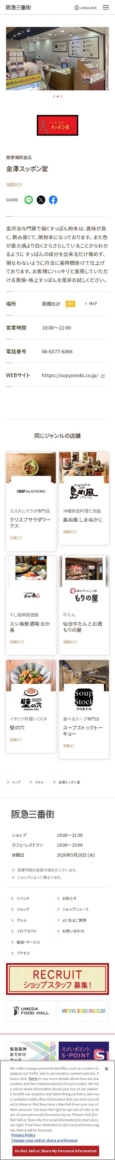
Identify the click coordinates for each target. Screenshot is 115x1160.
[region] (57, 1110)
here (33, 1078)
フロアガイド (28, 930)
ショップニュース (77, 909)
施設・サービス (30, 942)
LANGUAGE (87, 8)
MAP (93, 303)
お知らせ (70, 898)
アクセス (24, 952)
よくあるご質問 (75, 920)
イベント (24, 898)
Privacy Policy (23, 1135)
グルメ (22, 920)
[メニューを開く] (106, 7)
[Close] (106, 1069)
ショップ (24, 909)
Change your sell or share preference (44, 1140)
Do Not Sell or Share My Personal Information (56, 1150)
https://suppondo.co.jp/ (70, 374)
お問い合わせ (74, 930)
